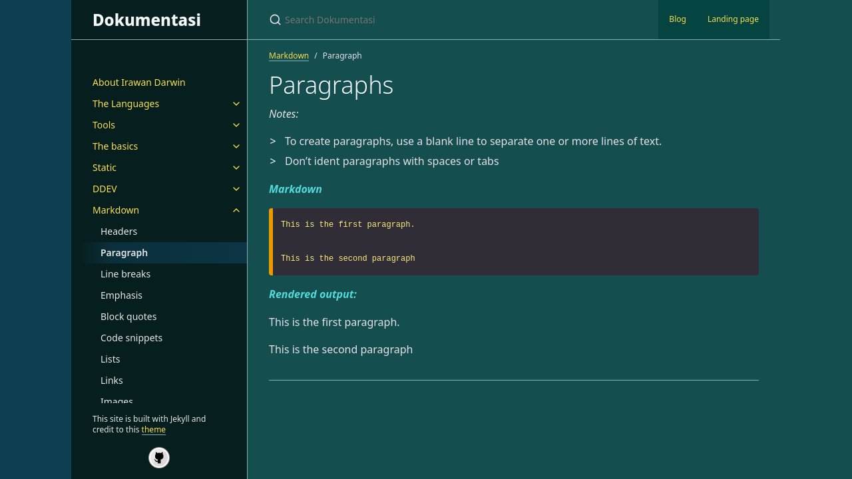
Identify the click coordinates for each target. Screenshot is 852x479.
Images (117, 401)
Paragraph (124, 252)
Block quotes (128, 316)
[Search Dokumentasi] (426, 19)
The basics (115, 146)
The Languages (126, 103)
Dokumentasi (147, 20)
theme (154, 429)
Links (112, 380)
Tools (104, 124)
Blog (677, 19)
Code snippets (131, 337)
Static (104, 167)
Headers (119, 231)
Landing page (733, 19)
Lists (110, 359)
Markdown (116, 210)
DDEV (105, 188)
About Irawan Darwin (139, 82)
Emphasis (121, 295)
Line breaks (125, 273)
